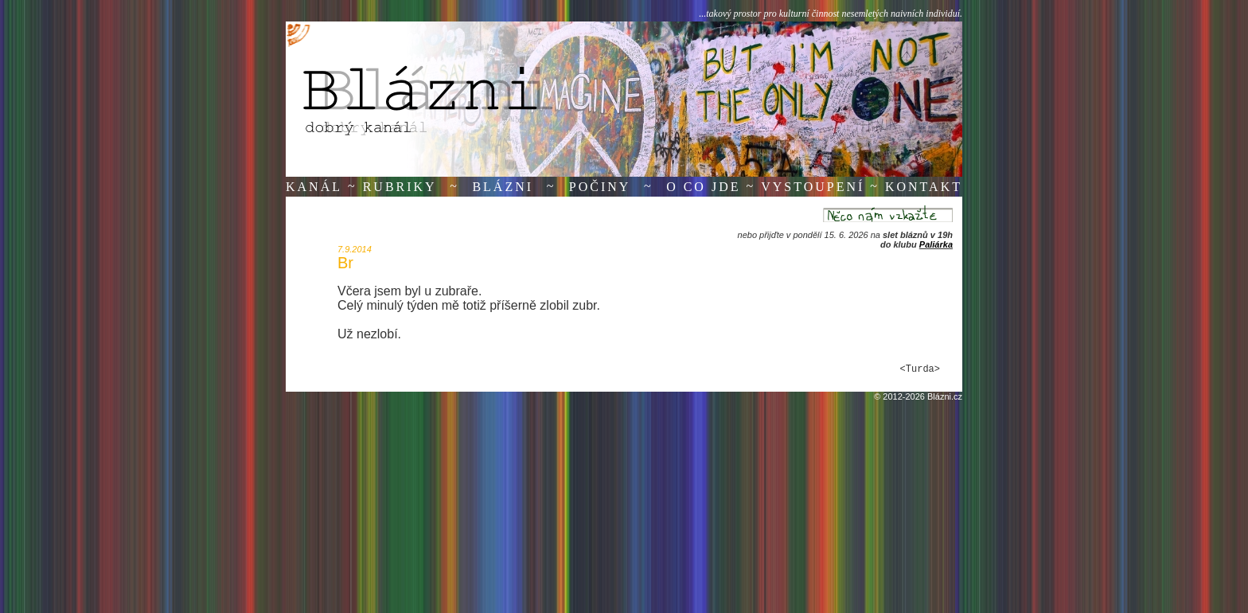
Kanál (314, 186)
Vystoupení (812, 186)
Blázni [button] (502, 186)
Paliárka (936, 244)
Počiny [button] (600, 186)
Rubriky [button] (400, 186)
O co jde (703, 186)
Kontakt (923, 186)
